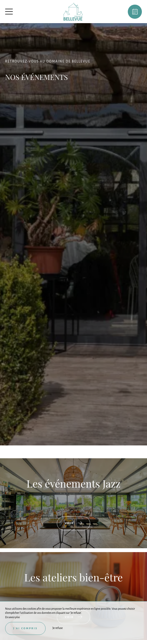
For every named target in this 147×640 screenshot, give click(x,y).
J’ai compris (25, 628)
